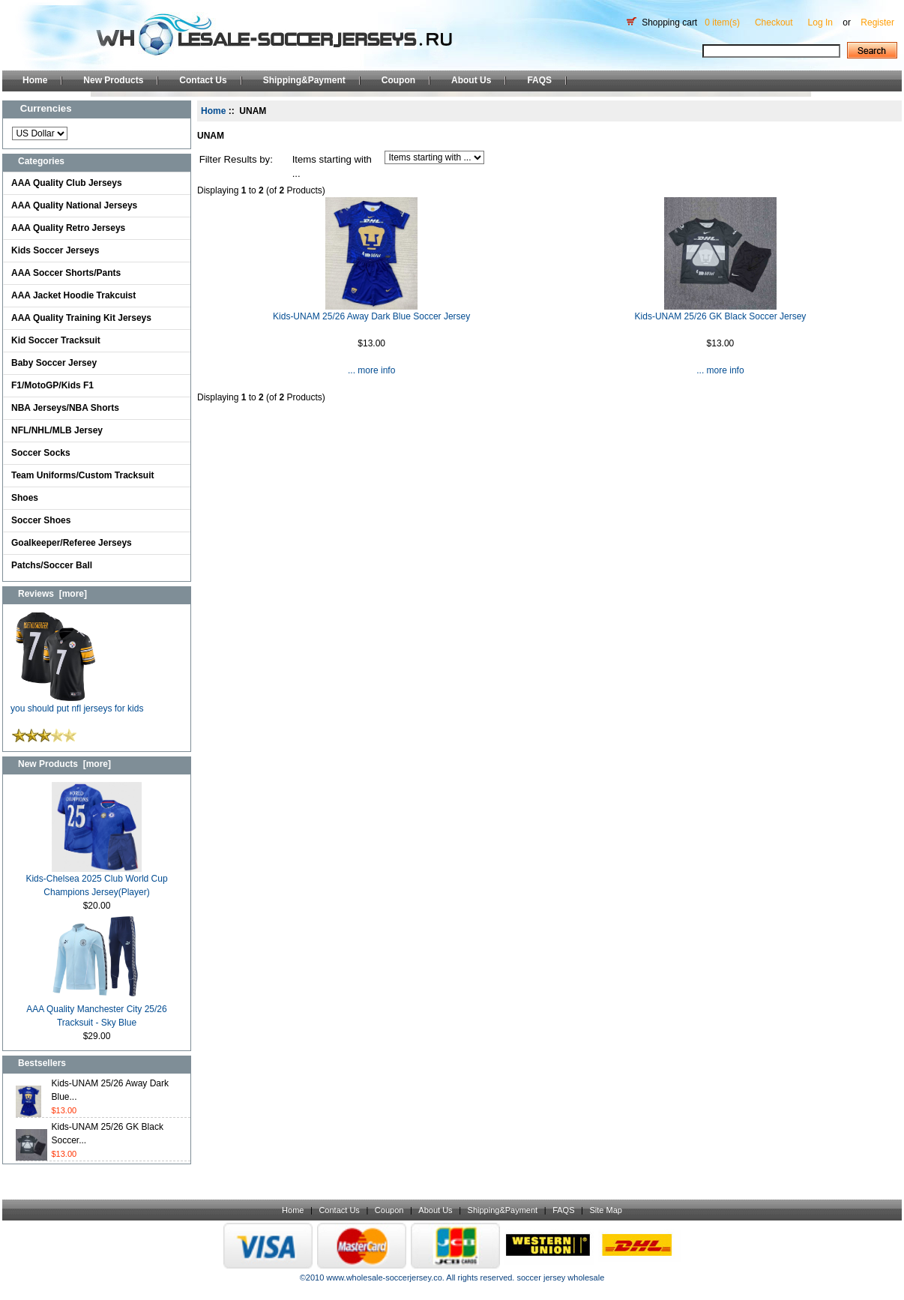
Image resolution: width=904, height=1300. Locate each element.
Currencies (46, 108)
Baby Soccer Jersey (54, 363)
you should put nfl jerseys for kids (76, 703)
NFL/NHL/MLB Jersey (57, 430)
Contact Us (202, 80)
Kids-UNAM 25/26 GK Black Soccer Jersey (721, 316)
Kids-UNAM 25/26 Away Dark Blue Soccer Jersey (371, 316)
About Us (471, 80)
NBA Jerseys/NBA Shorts (65, 408)
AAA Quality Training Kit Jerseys (81, 318)
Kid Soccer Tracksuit (55, 340)
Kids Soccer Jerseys (55, 250)
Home (34, 80)
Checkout (774, 22)
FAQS (539, 80)
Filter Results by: (236, 159)
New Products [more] (64, 764)
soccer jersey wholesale (560, 1277)
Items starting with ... (332, 167)
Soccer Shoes (40, 520)
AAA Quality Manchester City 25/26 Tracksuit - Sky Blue (96, 1011)
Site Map (605, 1210)
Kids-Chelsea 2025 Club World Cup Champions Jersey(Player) (96, 880)
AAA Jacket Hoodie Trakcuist (73, 295)
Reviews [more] (52, 594)
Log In (820, 22)
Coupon (398, 80)
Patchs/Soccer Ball (51, 565)
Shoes (24, 498)
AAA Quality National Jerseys (74, 205)
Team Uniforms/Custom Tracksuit (82, 475)
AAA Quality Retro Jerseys (68, 228)
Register (877, 22)
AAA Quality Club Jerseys (66, 183)
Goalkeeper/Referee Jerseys (71, 543)
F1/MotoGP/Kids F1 (52, 385)
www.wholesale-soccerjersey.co (384, 1277)
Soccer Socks (40, 453)
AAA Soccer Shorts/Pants (66, 273)
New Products (113, 80)
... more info (371, 370)
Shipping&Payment (304, 80)
